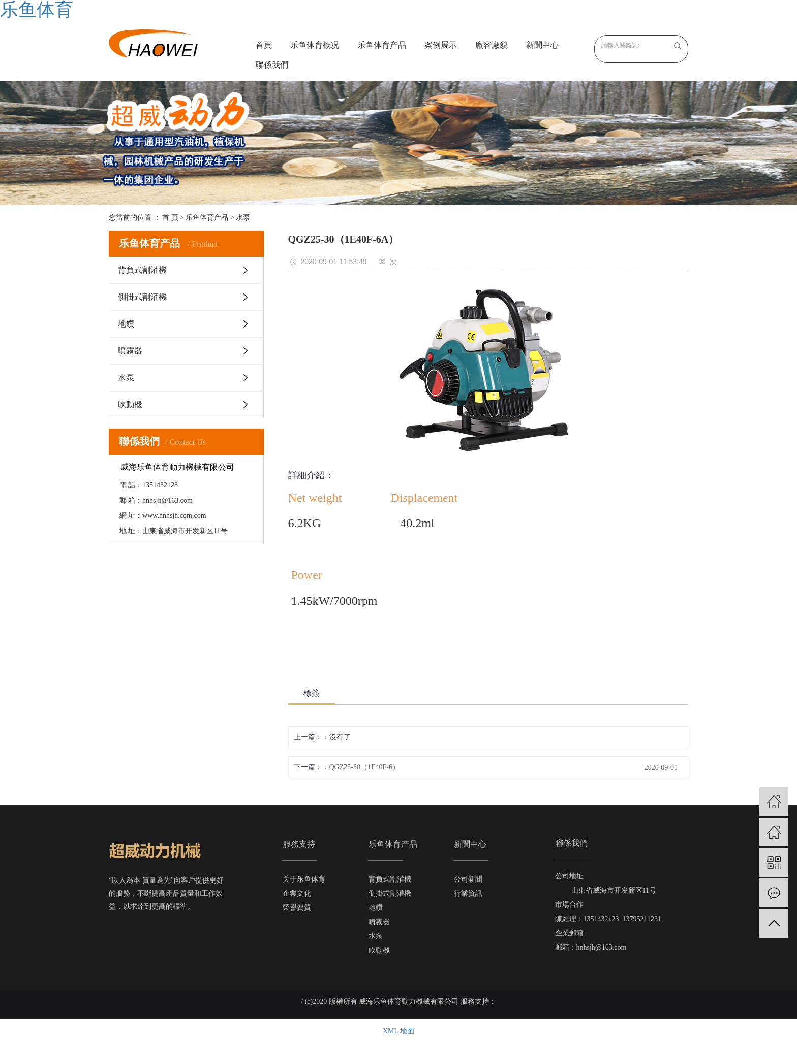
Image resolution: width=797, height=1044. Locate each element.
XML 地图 (398, 1031)
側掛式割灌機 (142, 296)
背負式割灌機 (142, 270)
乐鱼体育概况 (314, 45)
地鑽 (126, 323)
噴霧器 (130, 350)
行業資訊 (468, 893)
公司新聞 (468, 879)
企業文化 (297, 893)
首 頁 (170, 217)
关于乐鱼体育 (304, 879)
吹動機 (130, 404)
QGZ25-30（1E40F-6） (364, 767)
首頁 (264, 45)
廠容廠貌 (491, 45)
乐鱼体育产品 (381, 45)
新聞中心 (542, 45)
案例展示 (440, 45)
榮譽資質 (297, 907)
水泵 (243, 217)
